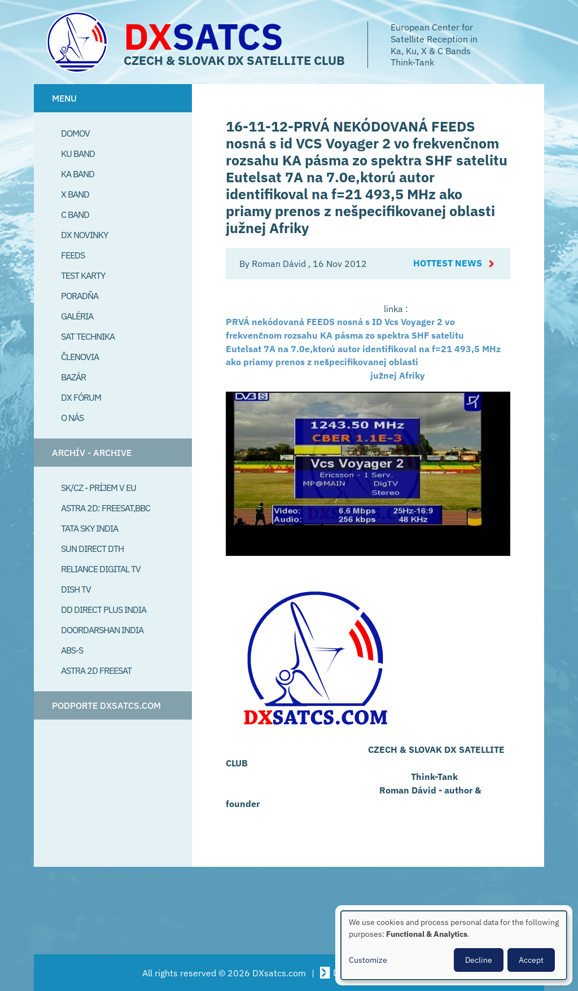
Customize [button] (368, 960)
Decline (478, 960)
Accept (531, 960)
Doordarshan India (102, 629)
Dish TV (76, 589)
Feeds (73, 255)
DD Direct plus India (103, 609)
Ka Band (77, 173)
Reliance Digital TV (101, 569)
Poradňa (79, 295)
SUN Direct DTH (92, 548)
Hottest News (447, 263)
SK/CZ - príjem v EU (98, 487)
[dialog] (454, 945)
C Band (75, 214)
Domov (75, 133)
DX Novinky (84, 234)
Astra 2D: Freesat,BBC (105, 508)
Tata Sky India (89, 528)
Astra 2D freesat (96, 670)
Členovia (80, 356)
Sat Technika (88, 336)
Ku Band (78, 153)
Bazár (73, 377)
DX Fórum (81, 397)
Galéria (77, 316)
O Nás (72, 417)
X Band (75, 194)
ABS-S (72, 650)
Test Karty (83, 275)
